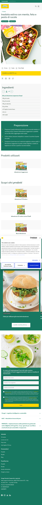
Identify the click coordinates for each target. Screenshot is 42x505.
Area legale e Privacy (6, 445)
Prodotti (3, 452)
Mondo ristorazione (5, 469)
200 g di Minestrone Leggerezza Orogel (12, 95)
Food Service (12, 1)
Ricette (2, 454)
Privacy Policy (13, 254)
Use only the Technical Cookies (8, 265)
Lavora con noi (4, 439)
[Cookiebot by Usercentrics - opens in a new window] (31, 238)
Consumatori (5, 1)
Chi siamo (3, 437)
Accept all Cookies (34, 265)
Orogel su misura (5, 472)
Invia (21, 405)
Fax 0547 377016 (13, 482)
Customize (21, 265)
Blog (2, 457)
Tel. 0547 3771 (4, 482)
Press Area (3, 442)
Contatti (3, 489)
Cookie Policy (22, 254)
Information (35, 260)
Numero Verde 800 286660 (7, 484)
